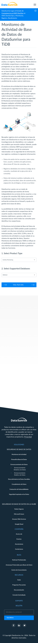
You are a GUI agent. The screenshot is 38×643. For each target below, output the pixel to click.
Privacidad (28, 437)
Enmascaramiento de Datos (19, 464)
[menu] (34, 4)
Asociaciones (19, 544)
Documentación (19, 590)
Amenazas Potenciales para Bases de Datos (19, 565)
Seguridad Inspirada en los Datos (19, 494)
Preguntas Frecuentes (19, 585)
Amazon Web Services (19, 519)
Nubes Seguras (19, 509)
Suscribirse (10, 617)
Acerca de (19, 534)
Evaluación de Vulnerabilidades (19, 489)
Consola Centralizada (19, 595)
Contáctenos (19, 549)
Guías (19, 580)
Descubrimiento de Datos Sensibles (19, 479)
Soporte (19, 601)
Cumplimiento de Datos (19, 484)
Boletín (19, 606)
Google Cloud (19, 524)
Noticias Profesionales (19, 560)
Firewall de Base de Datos (19, 459)
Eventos (19, 539)
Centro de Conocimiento (19, 570)
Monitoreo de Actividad (19, 454)
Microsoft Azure (19, 514)
